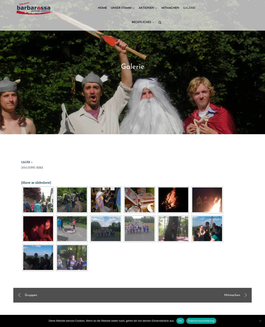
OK (180, 320)
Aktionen (148, 8)
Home (102, 8)
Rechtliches (143, 22)
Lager (25, 162)
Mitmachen (170, 8)
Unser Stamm (123, 8)
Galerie (189, 8)
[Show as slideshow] (36, 182)
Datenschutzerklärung (201, 320)
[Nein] (260, 321)
